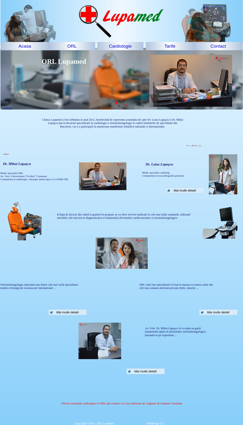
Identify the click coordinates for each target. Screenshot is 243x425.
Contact (218, 46)
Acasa (24, 46)
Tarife (169, 46)
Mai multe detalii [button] (64, 312)
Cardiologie (120, 46)
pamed (76, 61)
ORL (72, 46)
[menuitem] (25, 46)
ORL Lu (54, 61)
